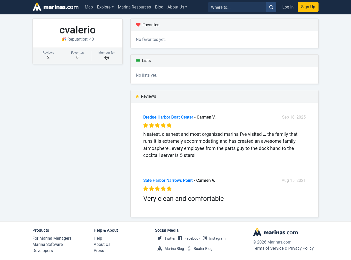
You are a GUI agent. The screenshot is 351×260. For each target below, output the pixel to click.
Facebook (188, 238)
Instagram (212, 238)
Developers (42, 250)
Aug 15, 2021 (294, 180)
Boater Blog (198, 249)
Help (98, 238)
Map (89, 7)
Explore (104, 7)
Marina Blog (169, 249)
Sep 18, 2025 (294, 117)
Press (99, 250)
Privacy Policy (301, 248)
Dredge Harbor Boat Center (168, 117)
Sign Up (308, 6)
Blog (159, 7)
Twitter (165, 238)
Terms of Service (268, 248)
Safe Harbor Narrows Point (168, 180)
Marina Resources (134, 7)
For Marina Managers (52, 238)
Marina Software (47, 244)
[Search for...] (237, 7)
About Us (176, 7)
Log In (288, 7)
